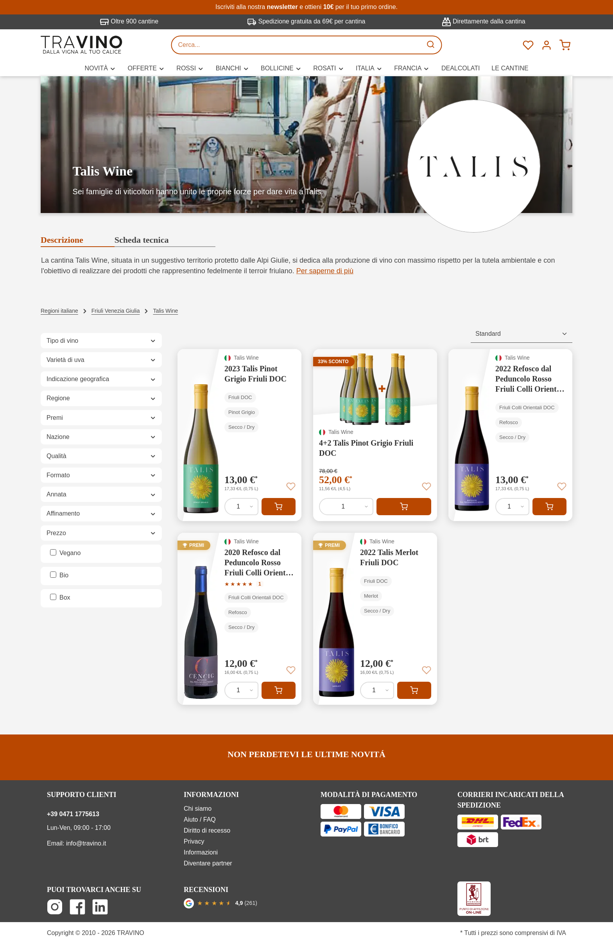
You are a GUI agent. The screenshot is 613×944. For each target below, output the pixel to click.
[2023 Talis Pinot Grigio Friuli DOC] (239, 435)
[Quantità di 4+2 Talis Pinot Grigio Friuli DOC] (346, 506)
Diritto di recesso (207, 830)
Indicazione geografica (101, 379)
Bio (63, 575)
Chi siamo (198, 808)
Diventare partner (208, 863)
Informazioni (201, 852)
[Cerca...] (297, 45)
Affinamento (101, 513)
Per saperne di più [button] (324, 271)
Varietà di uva (101, 359)
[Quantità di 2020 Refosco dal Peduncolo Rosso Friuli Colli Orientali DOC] (241, 690)
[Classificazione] (521, 334)
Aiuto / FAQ (200, 819)
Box (64, 597)
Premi (101, 417)
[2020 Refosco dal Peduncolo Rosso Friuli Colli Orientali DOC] (239, 619)
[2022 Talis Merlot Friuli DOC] (375, 619)
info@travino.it (86, 843)
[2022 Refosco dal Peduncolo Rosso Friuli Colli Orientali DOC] (510, 435)
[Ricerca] (431, 45)
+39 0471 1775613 (73, 814)
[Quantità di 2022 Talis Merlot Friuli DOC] (377, 690)
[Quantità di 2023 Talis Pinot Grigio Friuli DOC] (241, 506)
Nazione (101, 436)
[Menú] (546, 44)
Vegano (70, 553)
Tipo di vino (101, 340)
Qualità (101, 456)
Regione (101, 398)
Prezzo (101, 533)
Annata (101, 494)
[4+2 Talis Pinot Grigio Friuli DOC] (375, 435)
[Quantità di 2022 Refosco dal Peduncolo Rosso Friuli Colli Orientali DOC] (512, 506)
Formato (101, 475)
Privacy (194, 841)
